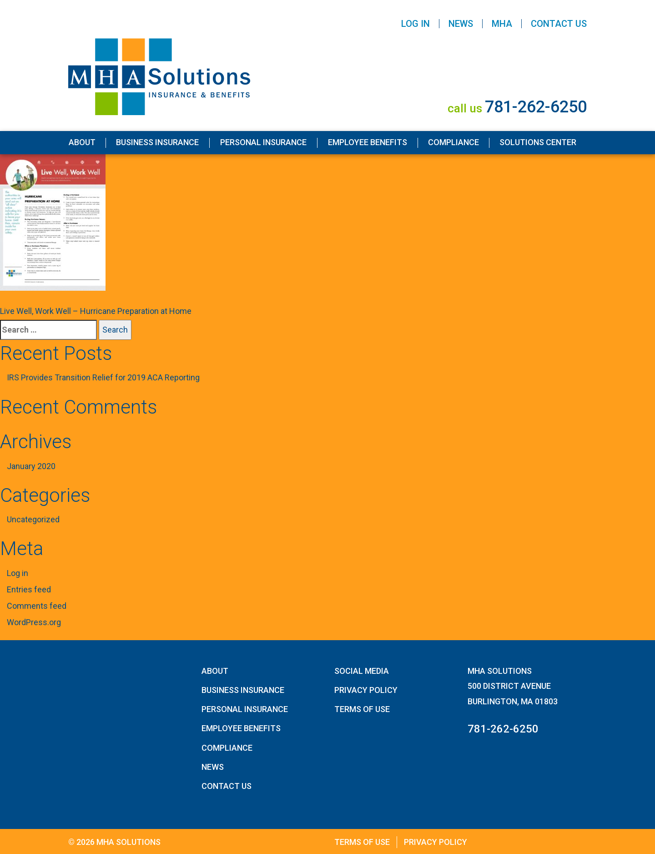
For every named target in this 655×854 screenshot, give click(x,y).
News (460, 23)
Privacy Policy (366, 690)
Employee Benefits (367, 142)
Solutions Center (537, 142)
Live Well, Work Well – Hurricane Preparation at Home (95, 311)
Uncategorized (33, 519)
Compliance (453, 142)
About (82, 142)
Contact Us (559, 23)
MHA (502, 23)
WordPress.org (34, 622)
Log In (415, 23)
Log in (17, 573)
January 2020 (31, 466)
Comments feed (36, 606)
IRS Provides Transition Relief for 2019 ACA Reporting (103, 377)
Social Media (361, 671)
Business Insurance (157, 142)
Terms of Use (362, 709)
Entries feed (29, 589)
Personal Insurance (263, 142)
